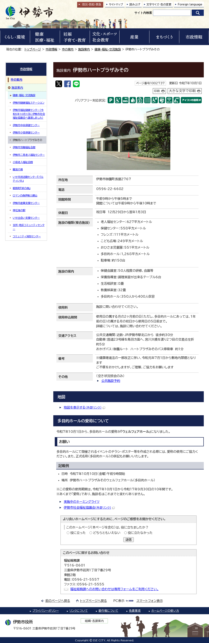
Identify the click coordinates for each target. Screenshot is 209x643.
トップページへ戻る (93, 600)
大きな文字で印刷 (182, 90)
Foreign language (190, 4)
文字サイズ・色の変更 (159, 4)
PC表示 (118, 600)
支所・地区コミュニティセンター (29, 227)
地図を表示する (84, 407)
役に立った (78, 532)
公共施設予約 (110, 380)
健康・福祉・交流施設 (107, 49)
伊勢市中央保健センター (26, 125)
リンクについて (78, 610)
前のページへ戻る (57, 600)
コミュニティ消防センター (27, 236)
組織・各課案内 (94, 620)
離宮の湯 (18, 169)
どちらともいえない (106, 532)
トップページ (32, 49)
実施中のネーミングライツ (81, 501)
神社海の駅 (19, 210)
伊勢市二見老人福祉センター (29, 155)
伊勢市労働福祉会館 (24, 147)
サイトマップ (116, 4)
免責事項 (135, 610)
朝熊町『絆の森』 (21, 188)
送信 (128, 539)
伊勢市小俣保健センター (26, 132)
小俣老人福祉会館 (23, 162)
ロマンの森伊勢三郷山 (25, 195)
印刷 (157, 90)
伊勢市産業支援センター (26, 203)
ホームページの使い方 (165, 610)
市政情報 (51, 49)
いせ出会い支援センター (26, 217)
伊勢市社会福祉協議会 (89, 507)
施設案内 (84, 49)
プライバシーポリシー (45, 610)
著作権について (108, 610)
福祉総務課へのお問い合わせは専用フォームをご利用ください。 (114, 589)
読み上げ (134, 4)
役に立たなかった (140, 532)
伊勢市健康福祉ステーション (28, 102)
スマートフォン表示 (149, 600)
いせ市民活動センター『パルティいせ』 (28, 179)
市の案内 (68, 49)
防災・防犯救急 (91, 4)
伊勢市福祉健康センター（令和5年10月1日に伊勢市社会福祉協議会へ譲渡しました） (29, 114)
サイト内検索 (143, 12)
